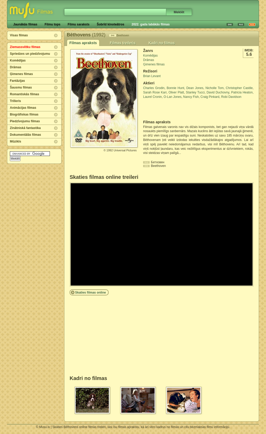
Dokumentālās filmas (25, 135)
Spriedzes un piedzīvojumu (30, 54)
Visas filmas (19, 35)
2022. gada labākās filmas (150, 24)
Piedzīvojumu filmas (25, 121)
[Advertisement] (173, 109)
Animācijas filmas (23, 108)
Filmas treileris (123, 43)
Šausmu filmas (21, 87)
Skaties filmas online (90, 292)
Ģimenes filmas (21, 74)
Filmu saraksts (78, 24)
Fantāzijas (17, 81)
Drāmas (15, 67)
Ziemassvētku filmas (25, 47)
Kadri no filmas (162, 43)
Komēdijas (18, 60)
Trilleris (15, 101)
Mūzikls (15, 141)
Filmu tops (53, 24)
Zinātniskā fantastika (25, 128)
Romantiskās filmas (24, 94)
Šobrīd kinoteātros (110, 24)
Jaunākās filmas (25, 24)
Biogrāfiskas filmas (24, 114)
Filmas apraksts (83, 43)
